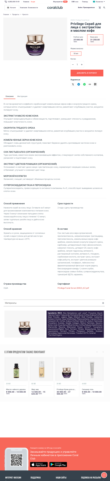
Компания (23, 7)
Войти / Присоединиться (86, 7)
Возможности (33, 7)
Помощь (85, 2)
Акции (33, 1)
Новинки (26, 1)
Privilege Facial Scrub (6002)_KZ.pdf (73, 288)
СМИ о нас (74, 1)
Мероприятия (58, 1)
